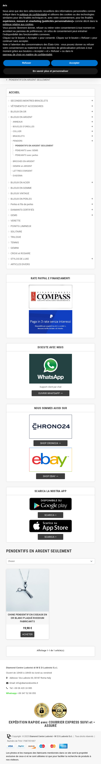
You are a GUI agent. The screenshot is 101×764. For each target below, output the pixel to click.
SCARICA (50, 515)
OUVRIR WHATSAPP (50, 393)
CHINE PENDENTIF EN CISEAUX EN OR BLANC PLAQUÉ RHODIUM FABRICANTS (27, 618)
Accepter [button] (74, 63)
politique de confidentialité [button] (33, 14)
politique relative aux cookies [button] (18, 24)
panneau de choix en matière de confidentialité (27, 54)
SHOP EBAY (50, 476)
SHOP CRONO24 (50, 443)
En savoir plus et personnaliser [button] (50, 71)
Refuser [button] (26, 63)
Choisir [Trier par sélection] (11, 561)
